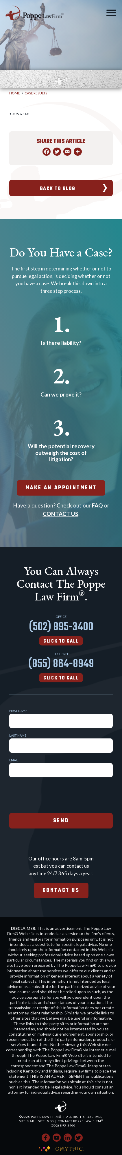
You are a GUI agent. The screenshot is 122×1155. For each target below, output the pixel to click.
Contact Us (61, 890)
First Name (18, 710)
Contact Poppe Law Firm (80, 1121)
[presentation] (53, 794)
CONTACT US (60, 513)
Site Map (26, 1121)
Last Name (17, 735)
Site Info (46, 1121)
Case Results (36, 93)
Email (14, 760)
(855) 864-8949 (61, 668)
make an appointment (61, 488)
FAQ (97, 505)
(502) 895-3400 (61, 631)
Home (14, 93)
